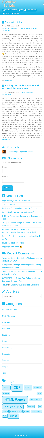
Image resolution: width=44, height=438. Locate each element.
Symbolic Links (13, 22)
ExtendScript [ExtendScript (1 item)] (37, 387)
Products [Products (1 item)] (26, 411)
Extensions (30, 28)
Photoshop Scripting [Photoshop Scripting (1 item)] (15, 411)
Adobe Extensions (8, 28)
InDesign (6, 335)
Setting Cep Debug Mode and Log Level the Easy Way (21, 87)
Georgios (6, 265)
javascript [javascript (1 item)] (31, 406)
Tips (35, 28)
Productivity (7, 348)
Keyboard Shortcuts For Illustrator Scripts (19, 208)
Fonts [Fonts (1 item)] (39, 393)
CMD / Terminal (20, 28)
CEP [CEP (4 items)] (17, 387)
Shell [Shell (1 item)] (4, 416)
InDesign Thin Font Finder (13, 243)
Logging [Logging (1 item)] (5, 411)
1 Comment (6, 30)
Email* (13, 179)
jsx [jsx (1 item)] (40, 406)
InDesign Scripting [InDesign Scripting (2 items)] (13, 406)
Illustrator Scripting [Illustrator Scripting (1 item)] (36, 399)
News (4, 341)
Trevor (5, 258)
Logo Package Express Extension (18, 152)
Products (6, 354)
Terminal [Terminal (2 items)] (13, 416)
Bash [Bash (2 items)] (6, 387)
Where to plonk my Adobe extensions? (18, 212)
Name (13, 169)
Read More (8, 80)
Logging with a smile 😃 (12, 247)
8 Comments (6, 94)
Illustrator (6, 329)
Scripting (6, 360)
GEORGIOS (7, 278)
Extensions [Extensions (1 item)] (6, 393)
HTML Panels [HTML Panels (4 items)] (15, 399)
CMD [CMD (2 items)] (28, 387)
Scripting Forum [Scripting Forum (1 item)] (36, 411)
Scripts (5, 367)
